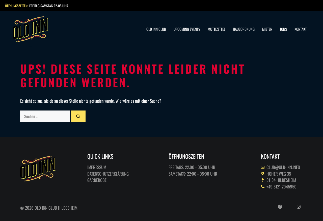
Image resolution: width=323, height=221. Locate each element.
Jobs (283, 29)
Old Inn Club (156, 29)
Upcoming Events (187, 29)
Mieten (267, 29)
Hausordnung (244, 29)
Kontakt (300, 29)
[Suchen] (78, 116)
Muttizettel (216, 29)
